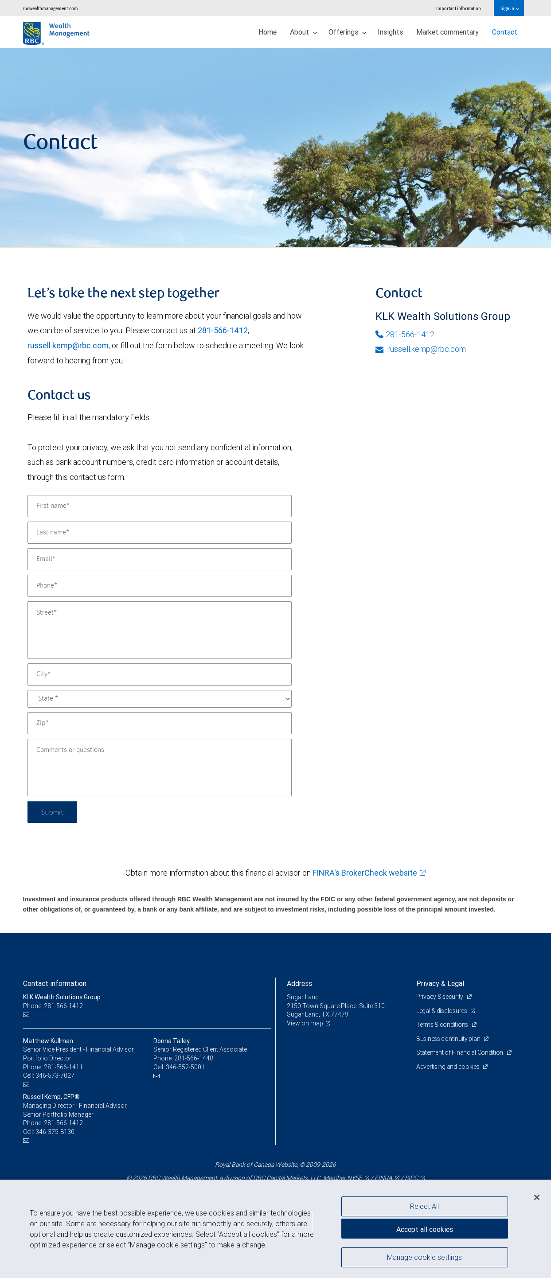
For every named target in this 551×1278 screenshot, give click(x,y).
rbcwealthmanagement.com (50, 8)
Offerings (347, 31)
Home (267, 31)
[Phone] (159, 586)
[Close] (537, 1197)
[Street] (159, 630)
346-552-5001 (185, 1067)
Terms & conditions (442, 1025)
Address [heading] (299, 983)
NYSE (354, 1178)
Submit (52, 811)
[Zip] (159, 723)
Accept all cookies (424, 1229)
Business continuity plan (448, 1039)
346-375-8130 (54, 1132)
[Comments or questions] (159, 767)
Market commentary (447, 31)
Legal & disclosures (442, 1011)
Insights (390, 31)
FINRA (383, 1178)
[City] (159, 674)
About (303, 31)
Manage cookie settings (424, 1257)
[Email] (159, 559)
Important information (458, 8)
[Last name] (159, 533)
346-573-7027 (54, 1075)
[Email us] (27, 1014)
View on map (305, 1023)
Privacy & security (440, 997)
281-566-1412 (223, 330)
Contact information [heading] (54, 983)
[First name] (159, 506)
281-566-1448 (193, 1058)
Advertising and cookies (448, 1067)
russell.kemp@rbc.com (68, 345)
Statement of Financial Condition (460, 1052)
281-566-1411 (63, 1067)
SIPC (411, 1178)
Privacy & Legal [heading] (440, 983)
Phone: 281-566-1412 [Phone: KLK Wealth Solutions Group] (53, 1006)
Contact (504, 31)
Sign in (509, 8)
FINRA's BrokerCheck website (365, 873)
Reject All (424, 1206)
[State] (159, 699)
